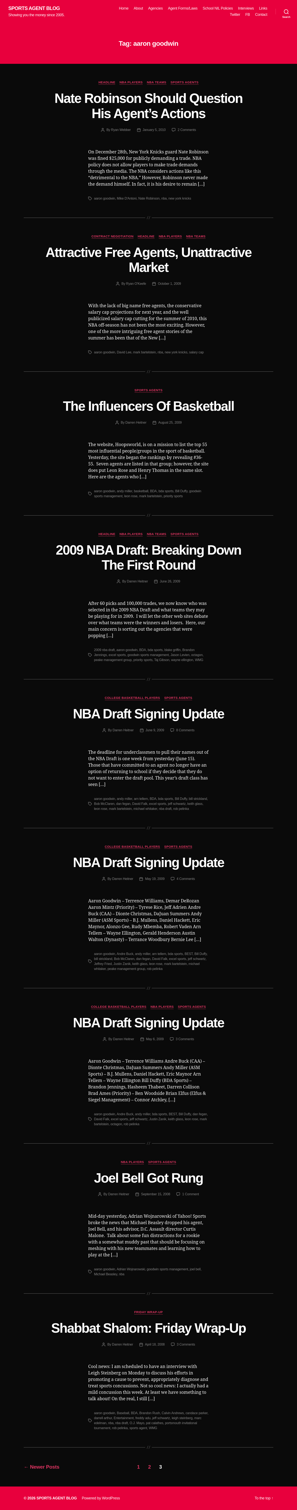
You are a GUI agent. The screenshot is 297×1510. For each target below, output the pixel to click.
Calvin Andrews (173, 1413)
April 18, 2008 (155, 1344)
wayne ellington (182, 660)
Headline (106, 82)
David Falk (139, 804)
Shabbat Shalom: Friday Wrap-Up (148, 1328)
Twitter (235, 14)
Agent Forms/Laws (182, 8)
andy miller (124, 491)
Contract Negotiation (113, 236)
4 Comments (186, 879)
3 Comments (185, 1039)
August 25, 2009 (170, 422)
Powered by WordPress (101, 1498)
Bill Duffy (181, 491)
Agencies (155, 8)
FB (247, 14)
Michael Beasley (105, 1274)
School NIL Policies (218, 8)
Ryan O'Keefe (136, 283)
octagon (197, 655)
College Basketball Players (132, 697)
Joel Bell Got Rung (148, 1178)
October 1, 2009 (169, 283)
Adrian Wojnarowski (131, 1269)
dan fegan (123, 804)
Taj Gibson (161, 660)
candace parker (197, 1413)
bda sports (165, 491)
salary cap (196, 352)
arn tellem (141, 799)
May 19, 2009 (155, 879)
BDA (153, 491)
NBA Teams (156, 82)
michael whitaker (145, 809)
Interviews (246, 8)
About (138, 8)
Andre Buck (125, 954)
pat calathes (154, 1423)
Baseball (123, 1413)
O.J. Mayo (137, 1423)
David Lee (124, 352)
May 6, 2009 (155, 1039)
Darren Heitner (135, 422)
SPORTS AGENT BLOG (34, 8)
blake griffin (172, 650)
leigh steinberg (182, 1418)
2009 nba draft (104, 650)
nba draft (165, 809)
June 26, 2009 (170, 581)
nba (164, 198)
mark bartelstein (144, 352)
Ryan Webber (121, 130)
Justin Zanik (121, 964)
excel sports (117, 655)
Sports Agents (185, 82)
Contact (261, 14)
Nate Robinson (149, 198)
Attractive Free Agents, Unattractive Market (148, 260)
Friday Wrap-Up (148, 1312)
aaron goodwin (104, 198)
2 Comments (187, 130)
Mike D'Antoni (127, 198)
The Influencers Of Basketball (148, 406)
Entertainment (124, 1418)
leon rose (130, 496)
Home (124, 8)
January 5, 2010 (154, 130)
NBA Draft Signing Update (148, 713)
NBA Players (131, 82)
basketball (141, 491)
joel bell (195, 1269)
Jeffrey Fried (103, 964)
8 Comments (185, 730)
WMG (199, 660)
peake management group (113, 660)
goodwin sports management (148, 655)
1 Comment (190, 1194)
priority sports (173, 496)
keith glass (195, 804)
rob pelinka (181, 809)
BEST (188, 954)
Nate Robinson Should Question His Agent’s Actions (148, 106)
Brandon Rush (149, 1413)
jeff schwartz (177, 804)
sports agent (138, 1428)
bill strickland (198, 799)
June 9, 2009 (155, 730)
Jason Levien (180, 655)
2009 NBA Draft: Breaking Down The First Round (148, 558)
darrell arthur (103, 1418)
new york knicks (179, 198)
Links (263, 8)
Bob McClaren (104, 804)
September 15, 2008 (155, 1194)
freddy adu (143, 1418)
